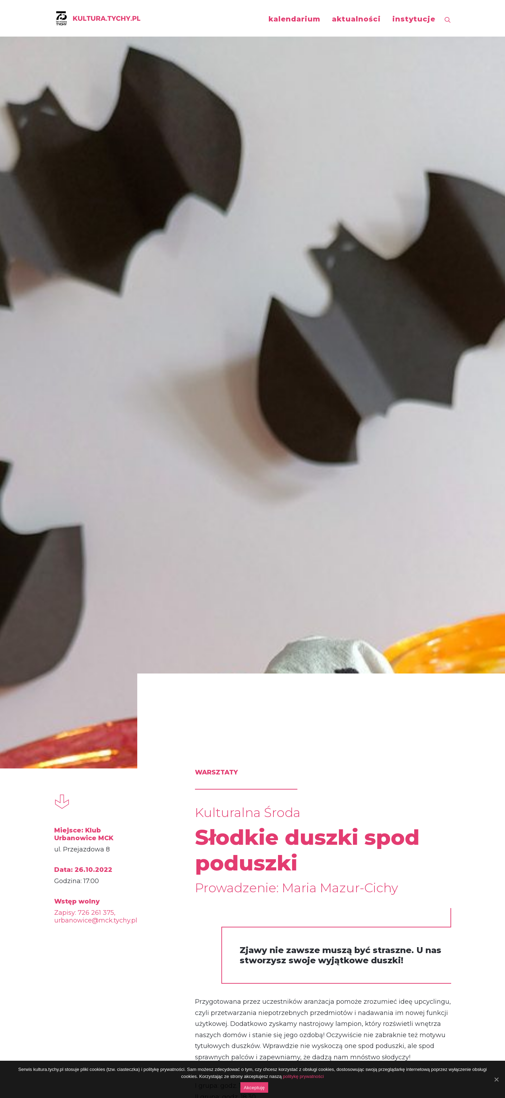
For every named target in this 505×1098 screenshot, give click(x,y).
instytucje (413, 19)
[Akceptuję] (496, 1079)
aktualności (356, 19)
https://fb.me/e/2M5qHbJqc (214, 923)
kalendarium (294, 19)
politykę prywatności (303, 1076)
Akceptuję (254, 1087)
